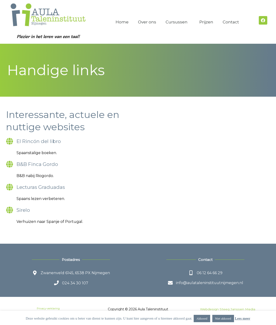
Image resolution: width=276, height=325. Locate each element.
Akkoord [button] (202, 318)
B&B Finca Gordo (38, 164)
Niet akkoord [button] (223, 318)
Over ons (147, 22)
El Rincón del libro (39, 141)
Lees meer (242, 318)
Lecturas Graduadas (41, 187)
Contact (232, 22)
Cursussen (178, 22)
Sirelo (23, 210)
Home (122, 22)
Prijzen (206, 22)
